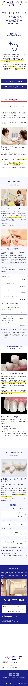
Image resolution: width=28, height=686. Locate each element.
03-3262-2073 (7, 683)
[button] (14, 95)
